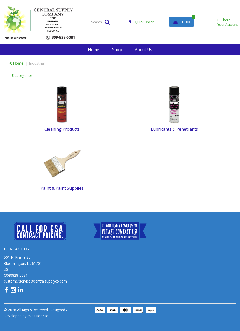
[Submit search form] (107, 21)
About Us (143, 49)
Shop (117, 49)
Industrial (37, 63)
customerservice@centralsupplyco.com (35, 281)
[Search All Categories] (100, 22)
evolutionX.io (37, 315)
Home (93, 49)
